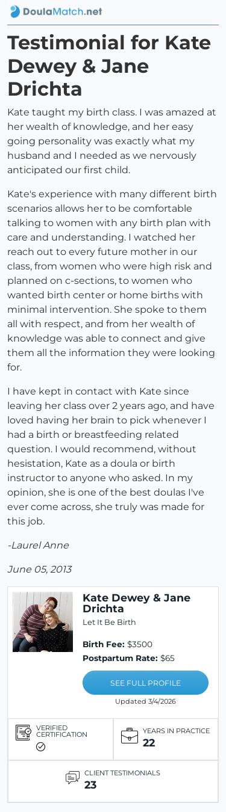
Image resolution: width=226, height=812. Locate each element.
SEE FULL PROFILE (145, 682)
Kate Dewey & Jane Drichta (136, 603)
